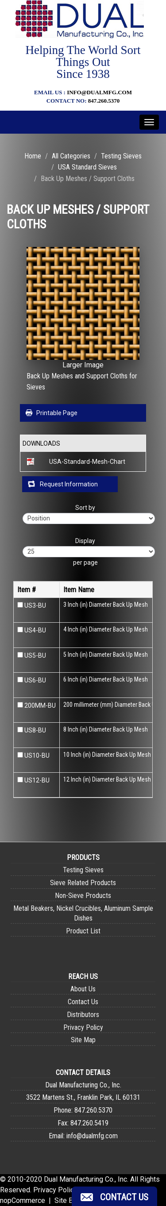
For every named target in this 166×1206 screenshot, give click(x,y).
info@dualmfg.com (99, 92)
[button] (114, 1196)
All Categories (71, 156)
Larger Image (83, 365)
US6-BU (35, 680)
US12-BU (37, 780)
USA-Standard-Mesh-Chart (87, 461)
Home (32, 156)
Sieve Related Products (83, 882)
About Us (83, 989)
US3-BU (35, 605)
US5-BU (35, 655)
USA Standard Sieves (87, 167)
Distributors (83, 1014)
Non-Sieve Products (83, 895)
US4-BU (35, 630)
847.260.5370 (104, 100)
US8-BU (35, 730)
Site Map (83, 1040)
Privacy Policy (83, 1027)
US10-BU (37, 755)
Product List (83, 931)
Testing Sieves (121, 156)
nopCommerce (22, 1200)
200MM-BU (40, 705)
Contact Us (83, 1002)
